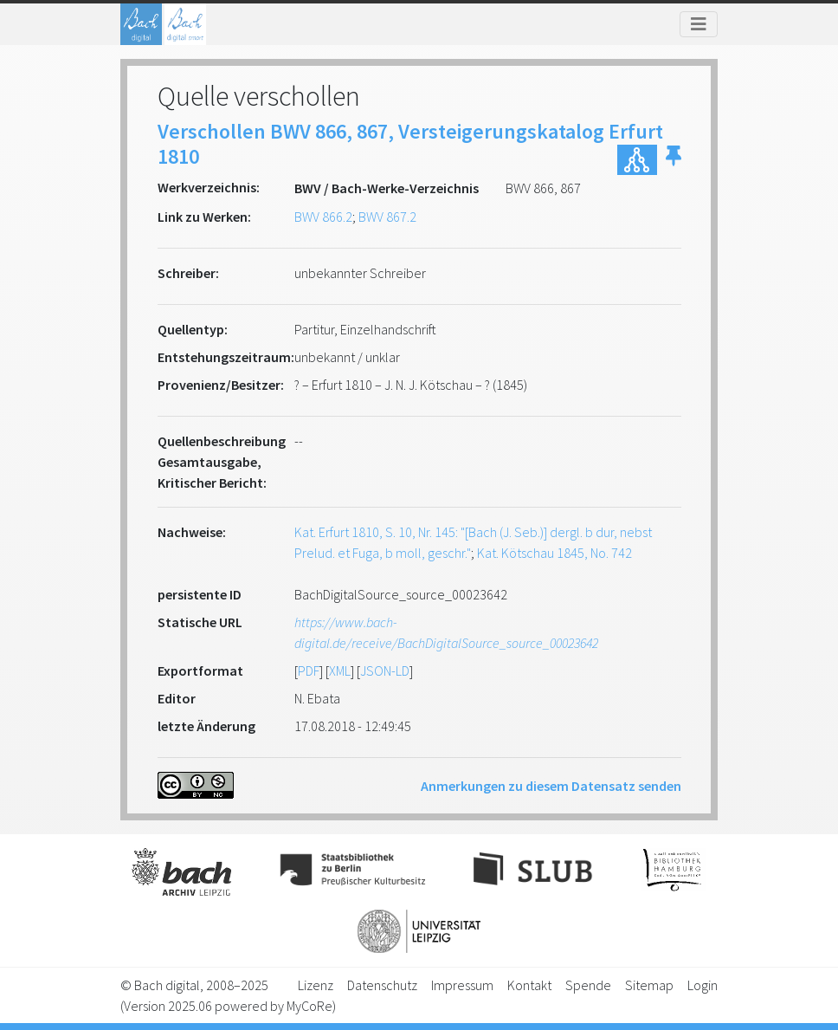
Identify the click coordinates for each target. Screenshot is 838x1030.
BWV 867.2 (387, 216)
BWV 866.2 (323, 216)
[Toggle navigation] (699, 24)
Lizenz (315, 985)
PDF (308, 670)
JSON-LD (384, 670)
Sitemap (649, 985)
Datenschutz (382, 985)
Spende (588, 985)
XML (340, 670)
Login (702, 985)
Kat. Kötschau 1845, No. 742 (554, 552)
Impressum (462, 985)
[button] (673, 160)
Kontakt (529, 985)
